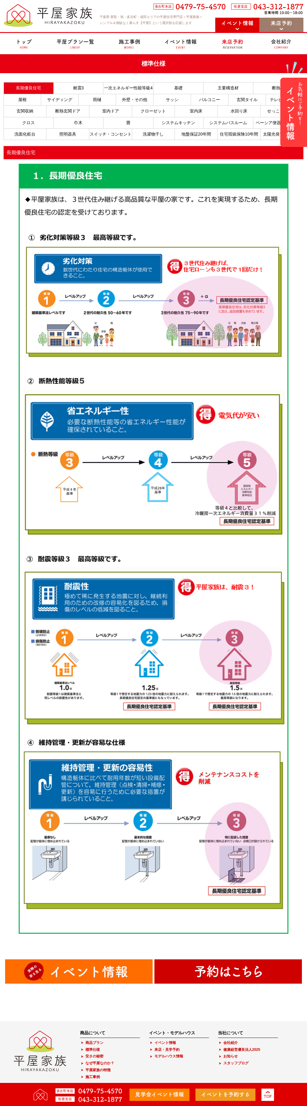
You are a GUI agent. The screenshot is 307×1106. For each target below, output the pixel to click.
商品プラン (94, 1043)
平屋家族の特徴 (98, 1070)
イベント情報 (165, 1043)
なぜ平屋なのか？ (99, 1063)
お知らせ (230, 1056)
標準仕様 (92, 1050)
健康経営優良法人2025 (241, 1050)
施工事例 (92, 1077)
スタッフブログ (236, 1063)
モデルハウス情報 (168, 1056)
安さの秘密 (94, 1056)
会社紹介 (230, 1043)
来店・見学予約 (167, 1050)
